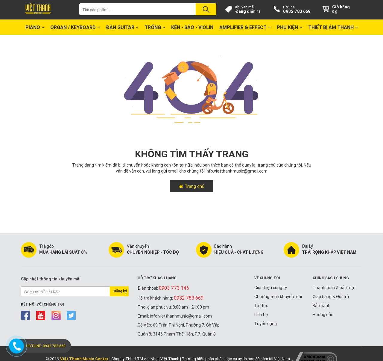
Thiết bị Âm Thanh (333, 27)
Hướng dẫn (323, 314)
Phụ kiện (289, 27)
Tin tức (261, 305)
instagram (56, 315)
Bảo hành (321, 305)
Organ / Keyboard (75, 27)
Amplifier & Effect (245, 27)
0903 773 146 (174, 288)
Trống (155, 27)
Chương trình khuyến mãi (278, 296)
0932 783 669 (297, 11)
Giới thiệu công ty (270, 287)
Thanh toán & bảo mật (334, 287)
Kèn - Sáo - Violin (192, 27)
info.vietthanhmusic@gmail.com (237, 171)
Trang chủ (194, 186)
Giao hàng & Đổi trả (331, 296)
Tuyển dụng (265, 323)
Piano (34, 27)
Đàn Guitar (122, 27)
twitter (71, 315)
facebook (25, 315)
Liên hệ (261, 314)
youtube (40, 315)
